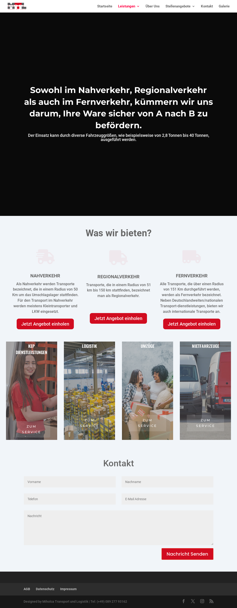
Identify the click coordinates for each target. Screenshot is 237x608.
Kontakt (207, 6)
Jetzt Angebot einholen (45, 324)
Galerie (224, 6)
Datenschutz (45, 589)
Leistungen (126, 6)
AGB (27, 589)
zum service (31, 429)
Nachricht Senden (187, 554)
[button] (10, 598)
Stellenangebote (177, 6)
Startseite (104, 6)
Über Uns (153, 6)
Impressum (68, 589)
